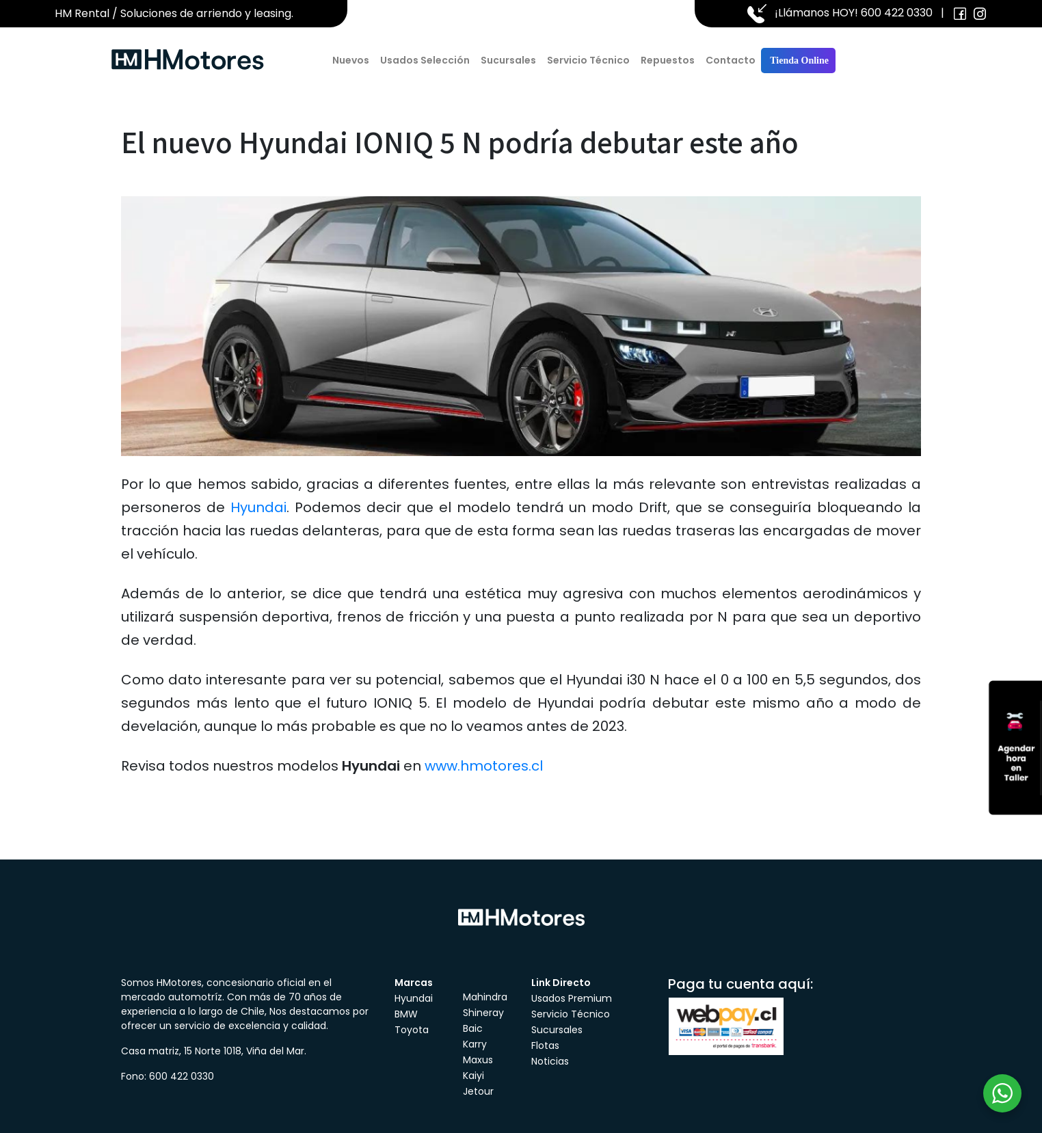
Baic (473, 1028)
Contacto (731, 60)
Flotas (545, 1045)
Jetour (478, 1091)
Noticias (550, 1061)
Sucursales (508, 60)
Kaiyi (473, 1075)
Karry (475, 1044)
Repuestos (668, 60)
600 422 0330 (897, 13)
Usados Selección (425, 60)
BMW (406, 1014)
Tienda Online (798, 60)
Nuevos (350, 60)
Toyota (412, 1030)
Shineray (483, 1012)
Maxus (478, 1060)
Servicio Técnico (588, 60)
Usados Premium (571, 998)
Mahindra (485, 997)
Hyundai (258, 507)
